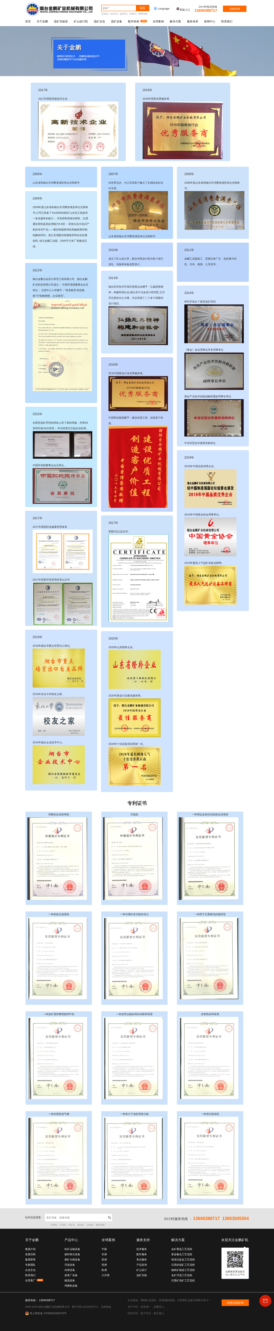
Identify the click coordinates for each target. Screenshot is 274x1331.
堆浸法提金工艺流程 (183, 1259)
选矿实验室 (61, 21)
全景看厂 (34, 1280)
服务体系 (192, 21)
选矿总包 (99, 21)
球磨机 (54, 1225)
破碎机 (123, 14)
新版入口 (183, 9)
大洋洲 (105, 1275)
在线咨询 (234, 8)
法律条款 (106, 1306)
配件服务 (141, 1254)
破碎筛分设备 (72, 1254)
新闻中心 (209, 21)
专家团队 (30, 1264)
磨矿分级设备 (72, 1259)
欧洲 (104, 1269)
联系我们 (226, 21)
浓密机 (132, 14)
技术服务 (141, 1249)
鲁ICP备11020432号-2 (85, 1306)
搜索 (142, 8)
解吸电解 (142, 14)
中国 (104, 1249)
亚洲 (104, 1259)
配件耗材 (137, 21)
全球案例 (158, 21)
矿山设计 (141, 1269)
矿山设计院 (81, 21)
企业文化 (30, 1269)
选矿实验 (141, 1275)
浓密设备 (69, 1269)
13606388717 (205, 10)
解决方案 (175, 21)
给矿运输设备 (72, 1249)
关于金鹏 (42, 21)
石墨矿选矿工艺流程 (183, 1280)
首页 (28, 21)
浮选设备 (69, 1264)
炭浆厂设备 (71, 1275)
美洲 (104, 1264)
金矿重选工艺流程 (181, 1249)
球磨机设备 (71, 1285)
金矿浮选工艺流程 (181, 1275)
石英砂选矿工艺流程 (183, 1264)
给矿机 (114, 14)
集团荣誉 (30, 1259)
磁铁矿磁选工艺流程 (183, 1269)
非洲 (104, 1254)
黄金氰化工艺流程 (181, 1254)
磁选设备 (69, 1280)
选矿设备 (116, 21)
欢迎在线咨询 (235, 1302)
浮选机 (104, 14)
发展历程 (30, 1254)
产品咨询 (141, 1264)
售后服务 (141, 1259)
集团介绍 (30, 1249)
